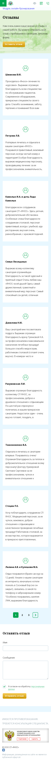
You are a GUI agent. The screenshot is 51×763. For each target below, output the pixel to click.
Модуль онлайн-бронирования (18, 8)
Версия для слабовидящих (34, 3)
